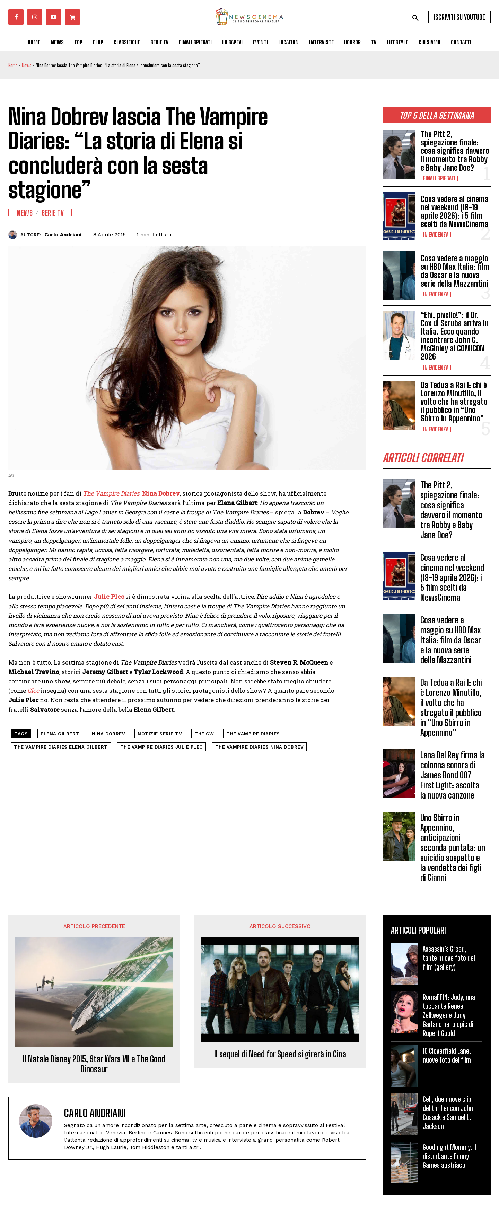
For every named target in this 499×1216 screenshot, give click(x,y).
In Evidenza (435, 234)
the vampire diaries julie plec (161, 747)
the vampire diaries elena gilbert (61, 747)
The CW (204, 733)
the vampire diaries (253, 733)
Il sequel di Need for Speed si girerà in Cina (280, 1054)
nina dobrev (108, 733)
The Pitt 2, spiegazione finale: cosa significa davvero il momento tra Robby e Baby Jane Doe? (455, 150)
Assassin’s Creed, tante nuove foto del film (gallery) (449, 958)
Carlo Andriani (62, 234)
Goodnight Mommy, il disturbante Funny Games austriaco (449, 1156)
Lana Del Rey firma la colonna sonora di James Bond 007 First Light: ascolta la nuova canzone (452, 775)
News (27, 65)
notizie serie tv (160, 733)
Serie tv (53, 212)
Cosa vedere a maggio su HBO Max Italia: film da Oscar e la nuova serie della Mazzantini (455, 271)
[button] (415, 18)
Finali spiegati (439, 178)
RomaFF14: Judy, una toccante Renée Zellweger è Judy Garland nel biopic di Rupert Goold (449, 1015)
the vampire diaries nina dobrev (259, 747)
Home (13, 65)
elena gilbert (60, 733)
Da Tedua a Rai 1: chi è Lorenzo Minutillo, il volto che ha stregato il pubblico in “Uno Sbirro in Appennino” (454, 401)
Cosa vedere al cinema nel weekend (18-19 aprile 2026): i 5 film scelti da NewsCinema (455, 211)
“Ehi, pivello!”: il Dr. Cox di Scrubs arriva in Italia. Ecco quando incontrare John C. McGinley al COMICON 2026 (455, 336)
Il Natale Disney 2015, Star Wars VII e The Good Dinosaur (94, 1064)
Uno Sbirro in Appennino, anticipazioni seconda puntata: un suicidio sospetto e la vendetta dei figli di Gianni (452, 848)
